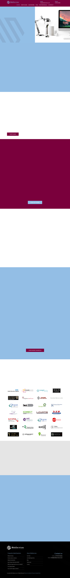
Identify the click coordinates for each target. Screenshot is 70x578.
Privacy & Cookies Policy (36, 573)
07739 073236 (57, 2)
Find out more (35, 202)
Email (41, 1)
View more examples (35, 350)
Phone (56, 1)
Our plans (13, 134)
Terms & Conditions (28, 573)
